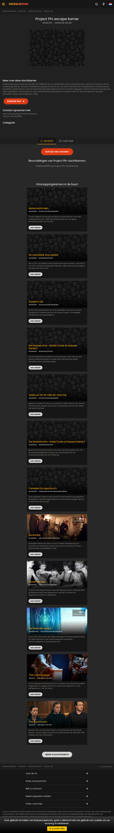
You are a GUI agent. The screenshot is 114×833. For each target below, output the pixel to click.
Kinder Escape (37, 581)
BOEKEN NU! (14, 101)
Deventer (21, 11)
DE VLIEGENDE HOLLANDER (43, 255)
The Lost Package (39, 675)
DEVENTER (47, 23)
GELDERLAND (33, 631)
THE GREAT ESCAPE (44, 678)
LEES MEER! (35, 274)
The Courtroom (38, 721)
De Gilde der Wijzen (40, 628)
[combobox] (103, 4)
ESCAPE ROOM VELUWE (48, 585)
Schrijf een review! (57, 151)
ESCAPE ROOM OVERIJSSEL (49, 538)
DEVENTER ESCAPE (63, 23)
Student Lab (36, 301)
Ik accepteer (57, 828)
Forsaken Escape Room (43, 488)
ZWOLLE (32, 678)
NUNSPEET (33, 585)
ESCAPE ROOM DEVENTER (48, 211)
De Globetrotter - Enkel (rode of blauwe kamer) (57, 441)
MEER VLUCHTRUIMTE (57, 754)
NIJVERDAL (33, 538)
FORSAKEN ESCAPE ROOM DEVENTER (53, 491)
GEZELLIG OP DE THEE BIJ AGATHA (48, 395)
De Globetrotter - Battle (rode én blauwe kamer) (53, 347)
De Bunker (35, 535)
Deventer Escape (34, 11)
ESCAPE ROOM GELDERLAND (51, 631)
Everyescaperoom (9, 11)
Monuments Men (39, 208)
